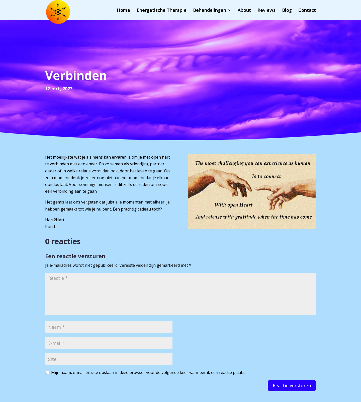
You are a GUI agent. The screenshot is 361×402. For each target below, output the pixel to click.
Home (123, 10)
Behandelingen (209, 10)
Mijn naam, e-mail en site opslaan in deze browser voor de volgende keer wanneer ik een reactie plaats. (148, 372)
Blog (287, 10)
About (244, 10)
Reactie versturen (292, 385)
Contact (307, 10)
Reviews (266, 10)
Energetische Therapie (162, 10)
